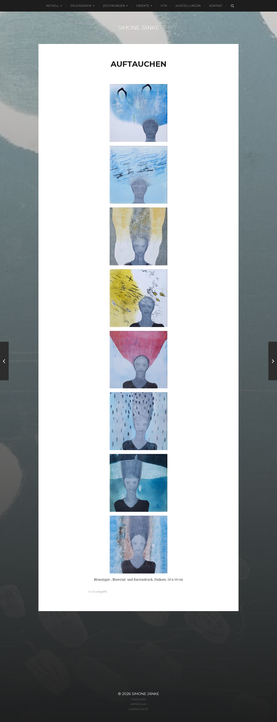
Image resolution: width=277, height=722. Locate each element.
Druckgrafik (80, 6)
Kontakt (215, 6)
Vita (164, 6)
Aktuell (52, 6)
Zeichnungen (114, 6)
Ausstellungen (188, 6)
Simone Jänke (138, 27)
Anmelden (138, 699)
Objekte (142, 6)
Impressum (138, 704)
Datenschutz (138, 709)
